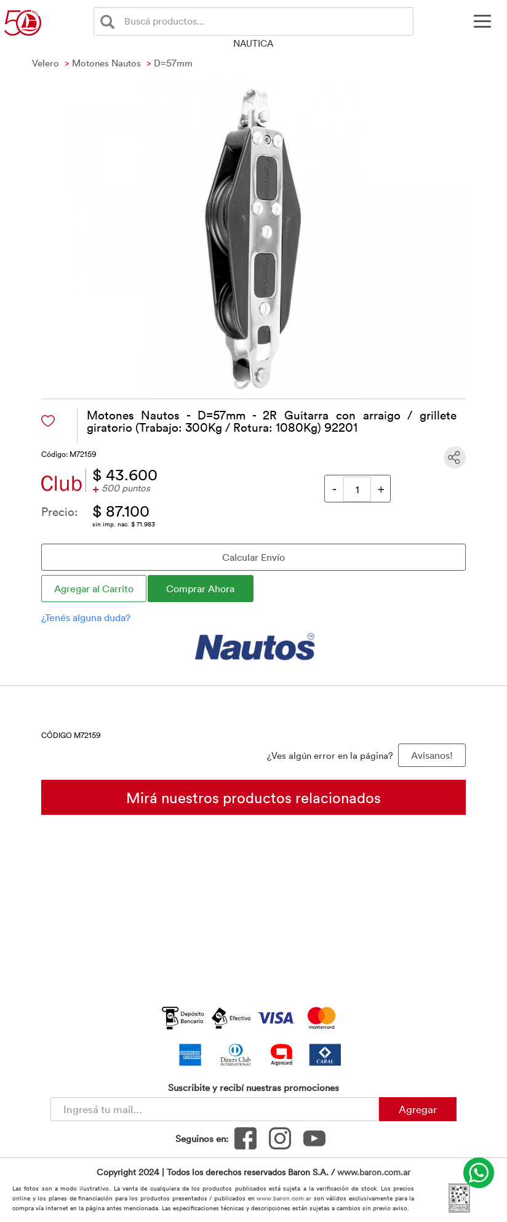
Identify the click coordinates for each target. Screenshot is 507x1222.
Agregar (418, 1109)
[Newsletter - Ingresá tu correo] (214, 1109)
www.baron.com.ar (373, 1172)
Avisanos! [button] (432, 755)
